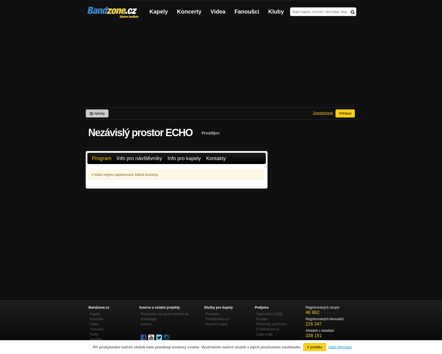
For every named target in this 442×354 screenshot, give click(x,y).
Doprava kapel (216, 324)
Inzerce (146, 324)
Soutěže (96, 339)
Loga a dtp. (264, 334)
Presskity (212, 314)
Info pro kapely (184, 158)
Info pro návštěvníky (139, 158)
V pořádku (314, 347)
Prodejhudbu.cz (217, 319)
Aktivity (97, 114)
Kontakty (216, 158)
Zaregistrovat (323, 113)
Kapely (158, 11)
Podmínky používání (271, 324)
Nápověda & (269, 314)
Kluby (276, 11)
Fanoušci (247, 11)
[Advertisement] (221, 65)
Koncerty (189, 11)
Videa (218, 11)
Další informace (340, 347)
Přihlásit (345, 114)
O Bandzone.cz (267, 329)
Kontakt (262, 319)
